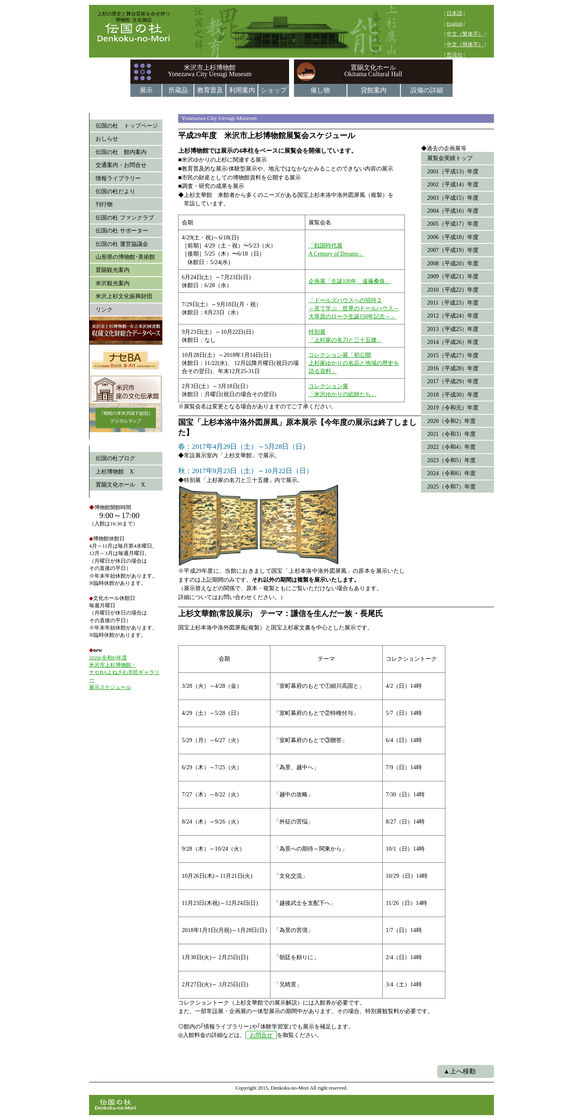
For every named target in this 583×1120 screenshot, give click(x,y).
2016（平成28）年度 (453, 368)
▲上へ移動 (459, 1071)
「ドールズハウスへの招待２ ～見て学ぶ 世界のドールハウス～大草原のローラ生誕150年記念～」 (354, 308)
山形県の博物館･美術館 (125, 257)
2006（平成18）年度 (453, 237)
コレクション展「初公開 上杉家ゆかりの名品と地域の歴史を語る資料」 (354, 363)
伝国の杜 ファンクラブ (125, 217)
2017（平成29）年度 (453, 381)
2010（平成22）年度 (453, 289)
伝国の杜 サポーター (122, 230)
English (454, 24)
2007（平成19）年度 (453, 250)
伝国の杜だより (115, 191)
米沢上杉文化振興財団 (124, 296)
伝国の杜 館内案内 (121, 152)
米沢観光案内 (113, 283)
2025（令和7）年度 (451, 486)
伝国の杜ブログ (115, 458)
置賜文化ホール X (120, 484)
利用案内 (242, 90)
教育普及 (210, 90)
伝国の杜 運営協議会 (122, 244)
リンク (104, 309)
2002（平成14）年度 (453, 184)
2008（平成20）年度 (453, 263)
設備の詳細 (427, 90)
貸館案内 (374, 90)
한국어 (454, 55)
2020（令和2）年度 (451, 421)
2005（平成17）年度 (453, 223)
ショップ (274, 90)
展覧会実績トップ (449, 158)
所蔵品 (178, 90)
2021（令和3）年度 (451, 434)
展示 (146, 90)
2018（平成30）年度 (453, 394)
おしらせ (107, 138)
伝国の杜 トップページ (127, 125)
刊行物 (104, 204)
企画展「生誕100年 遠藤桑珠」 (350, 281)
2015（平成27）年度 (453, 355)
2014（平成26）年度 (453, 342)
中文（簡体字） (465, 44)
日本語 (454, 13)
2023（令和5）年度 (451, 460)
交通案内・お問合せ (121, 165)
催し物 (320, 90)
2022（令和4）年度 (451, 447)
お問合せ (261, 1035)
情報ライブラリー (118, 178)
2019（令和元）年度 (453, 407)
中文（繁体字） (465, 34)
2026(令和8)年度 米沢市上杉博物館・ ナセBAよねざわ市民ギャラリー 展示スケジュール (124, 672)
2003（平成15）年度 (453, 197)
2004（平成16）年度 (453, 210)
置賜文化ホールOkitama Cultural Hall (373, 70)
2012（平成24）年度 (453, 315)
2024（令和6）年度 (451, 473)
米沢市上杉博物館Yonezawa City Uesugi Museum (210, 70)
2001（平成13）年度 (453, 171)
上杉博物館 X (115, 471)
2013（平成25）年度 (453, 329)
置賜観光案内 (113, 270)
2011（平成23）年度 (453, 302)
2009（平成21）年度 (453, 276)
